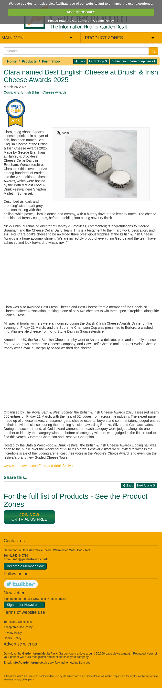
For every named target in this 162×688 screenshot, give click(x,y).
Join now (29, 515)
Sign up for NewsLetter (24, 605)
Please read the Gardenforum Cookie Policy (81, 20)
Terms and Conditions (18, 622)
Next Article (146, 485)
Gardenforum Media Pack (39, 653)
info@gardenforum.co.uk (30, 559)
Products (29, 61)
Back (80, 61)
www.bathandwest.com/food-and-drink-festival (39, 466)
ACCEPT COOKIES (81, 12)
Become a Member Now (25, 566)
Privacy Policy (13, 633)
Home (12, 61)
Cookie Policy (12, 638)
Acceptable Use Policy (18, 627)
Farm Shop (51, 61)
